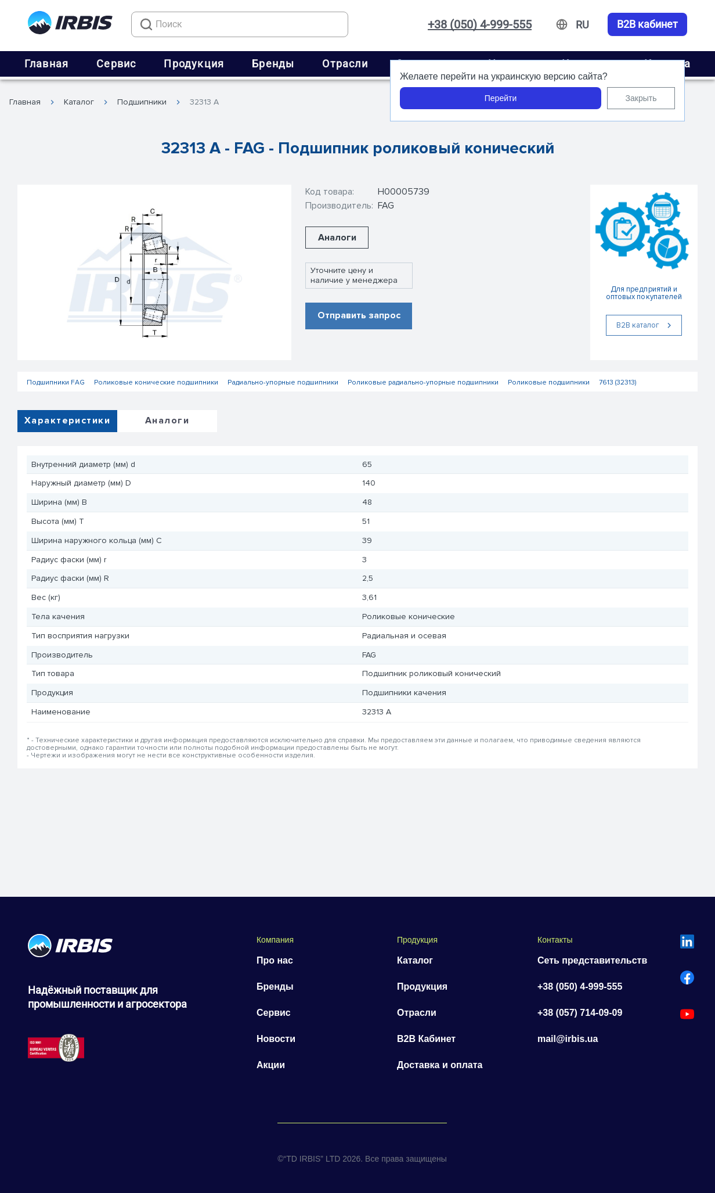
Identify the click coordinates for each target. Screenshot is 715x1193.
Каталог (79, 102)
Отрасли (344, 64)
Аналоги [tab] (167, 420)
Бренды (273, 64)
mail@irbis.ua (567, 1039)
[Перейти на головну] (70, 24)
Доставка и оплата (440, 1065)
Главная (46, 64)
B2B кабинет (647, 24)
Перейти (501, 98)
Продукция (194, 64)
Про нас (275, 960)
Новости (276, 1039)
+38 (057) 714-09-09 (579, 1013)
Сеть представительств (592, 960)
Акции (271, 1065)
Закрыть (641, 98)
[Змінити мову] (582, 25)
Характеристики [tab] (67, 420)
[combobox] (239, 24)
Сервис (116, 64)
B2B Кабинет (426, 1039)
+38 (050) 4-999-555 (480, 24)
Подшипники (142, 102)
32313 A (204, 102)
